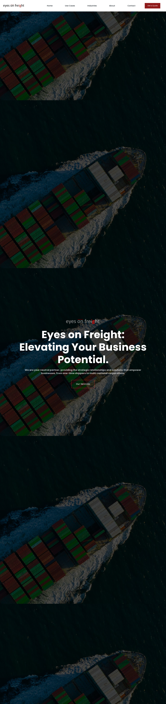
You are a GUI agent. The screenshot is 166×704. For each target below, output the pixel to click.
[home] (14, 5)
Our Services (83, 384)
